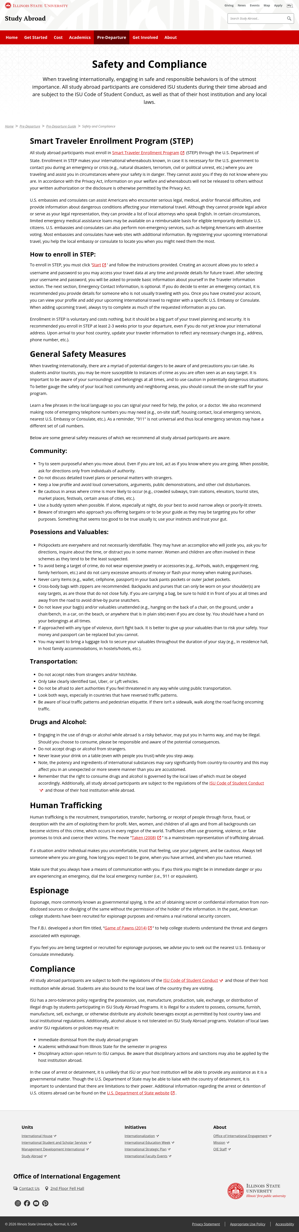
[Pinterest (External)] (45, 1203)
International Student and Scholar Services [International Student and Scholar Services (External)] (54, 1142)
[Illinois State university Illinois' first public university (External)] (257, 1191)
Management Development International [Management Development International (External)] (53, 1149)
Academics (80, 37)
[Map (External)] (267, 5)
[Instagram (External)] (17, 1203)
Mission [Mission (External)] (219, 1142)
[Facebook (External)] (27, 1203)
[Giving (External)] (229, 5)
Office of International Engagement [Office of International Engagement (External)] (240, 1136)
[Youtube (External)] (36, 1203)
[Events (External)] (254, 5)
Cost (58, 37)
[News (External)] (242, 5)
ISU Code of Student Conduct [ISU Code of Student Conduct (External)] (190, 980)
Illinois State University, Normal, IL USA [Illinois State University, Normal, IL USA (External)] (47, 1224)
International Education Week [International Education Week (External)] (147, 1142)
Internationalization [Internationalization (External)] (140, 1136)
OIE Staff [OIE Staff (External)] (220, 1149)
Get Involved (145, 37)
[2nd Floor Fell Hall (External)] (64, 1188)
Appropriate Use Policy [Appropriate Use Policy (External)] (247, 1224)
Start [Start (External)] (96, 265)
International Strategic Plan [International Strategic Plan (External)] (146, 1149)
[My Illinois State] (290, 5)
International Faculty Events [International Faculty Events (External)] (146, 1156)
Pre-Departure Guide (61, 126)
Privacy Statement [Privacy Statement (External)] (206, 1224)
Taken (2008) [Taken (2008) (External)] (144, 837)
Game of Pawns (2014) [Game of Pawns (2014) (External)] (125, 928)
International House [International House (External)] (37, 1136)
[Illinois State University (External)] (36, 5)
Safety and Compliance (98, 126)
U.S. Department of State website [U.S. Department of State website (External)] (138, 1093)
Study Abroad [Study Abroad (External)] (32, 1156)
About (170, 37)
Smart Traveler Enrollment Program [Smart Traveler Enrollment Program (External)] (145, 152)
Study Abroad (25, 18)
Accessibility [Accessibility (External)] (285, 1224)
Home (12, 37)
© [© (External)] (6, 1224)
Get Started (35, 37)
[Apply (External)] (278, 5)
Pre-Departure (111, 37)
